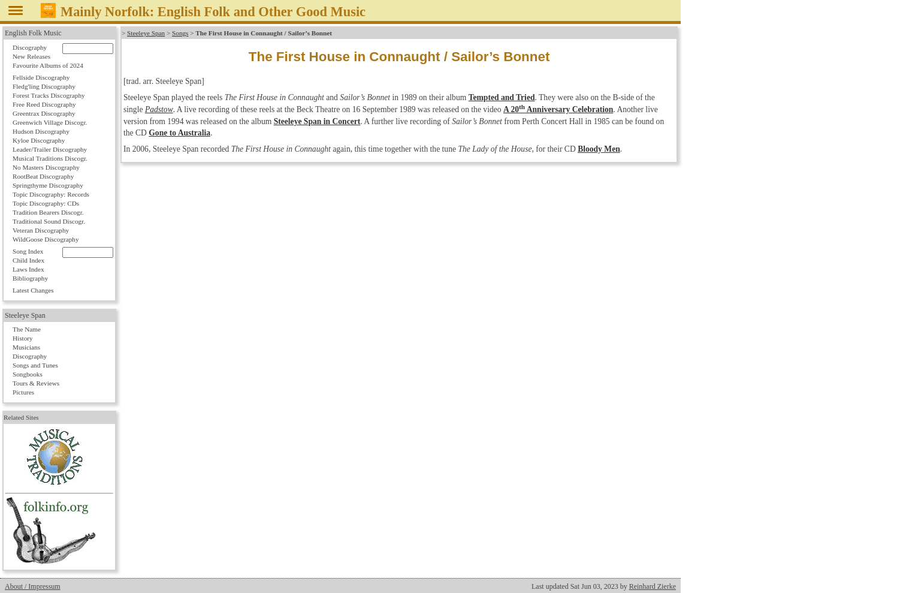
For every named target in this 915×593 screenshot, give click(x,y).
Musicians (26, 347)
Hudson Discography (41, 131)
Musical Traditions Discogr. (50, 158)
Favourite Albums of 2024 (48, 65)
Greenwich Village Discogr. (50, 122)
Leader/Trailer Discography (50, 149)
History (23, 338)
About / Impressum (33, 586)
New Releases (31, 56)
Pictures (23, 392)
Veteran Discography (41, 230)
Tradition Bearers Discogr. (48, 212)
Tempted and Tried (502, 97)
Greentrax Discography (44, 113)
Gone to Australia (179, 132)
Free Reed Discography (44, 104)
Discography (30, 47)
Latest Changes (33, 290)
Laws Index (28, 269)
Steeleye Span (146, 33)
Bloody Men (599, 149)
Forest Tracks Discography (49, 95)
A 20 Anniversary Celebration (558, 109)
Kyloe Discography (39, 140)
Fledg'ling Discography (44, 86)
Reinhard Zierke (652, 586)
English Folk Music (33, 33)
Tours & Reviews (36, 383)
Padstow (159, 109)
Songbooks (28, 374)
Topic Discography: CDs (46, 203)
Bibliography (30, 278)
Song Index (28, 251)
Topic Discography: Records (51, 194)
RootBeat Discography (43, 176)
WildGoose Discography (45, 239)
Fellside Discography (41, 77)
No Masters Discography (46, 167)
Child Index (28, 260)
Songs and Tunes (35, 365)
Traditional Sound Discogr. (49, 221)
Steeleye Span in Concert (317, 121)
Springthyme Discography (48, 185)
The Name (27, 329)
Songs (180, 33)
